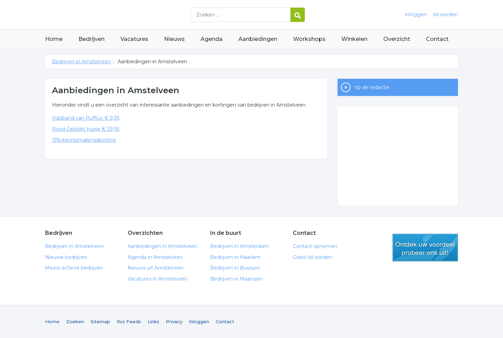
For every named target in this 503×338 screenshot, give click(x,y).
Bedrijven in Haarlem (235, 257)
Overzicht (396, 39)
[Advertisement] (397, 156)
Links (153, 321)
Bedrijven (91, 39)
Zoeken (75, 321)
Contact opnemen (315, 246)
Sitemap (100, 321)
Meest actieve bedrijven (74, 268)
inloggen (416, 14)
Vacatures (134, 39)
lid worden (445, 14)
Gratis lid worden (312, 257)
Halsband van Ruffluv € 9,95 (85, 118)
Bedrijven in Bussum (235, 268)
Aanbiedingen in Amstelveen (162, 246)
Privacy (174, 321)
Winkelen (354, 39)
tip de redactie (372, 87)
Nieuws (174, 39)
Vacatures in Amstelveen (158, 279)
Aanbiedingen (257, 39)
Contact (437, 39)
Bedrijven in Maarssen (236, 279)
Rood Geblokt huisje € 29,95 (85, 129)
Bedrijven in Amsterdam (239, 246)
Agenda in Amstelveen (155, 257)
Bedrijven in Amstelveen (131, 15)
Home (54, 39)
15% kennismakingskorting (84, 140)
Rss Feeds (129, 321)
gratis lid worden (425, 247)
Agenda (212, 39)
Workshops (309, 39)
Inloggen (199, 321)
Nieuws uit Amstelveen (156, 268)
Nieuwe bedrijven (66, 257)
